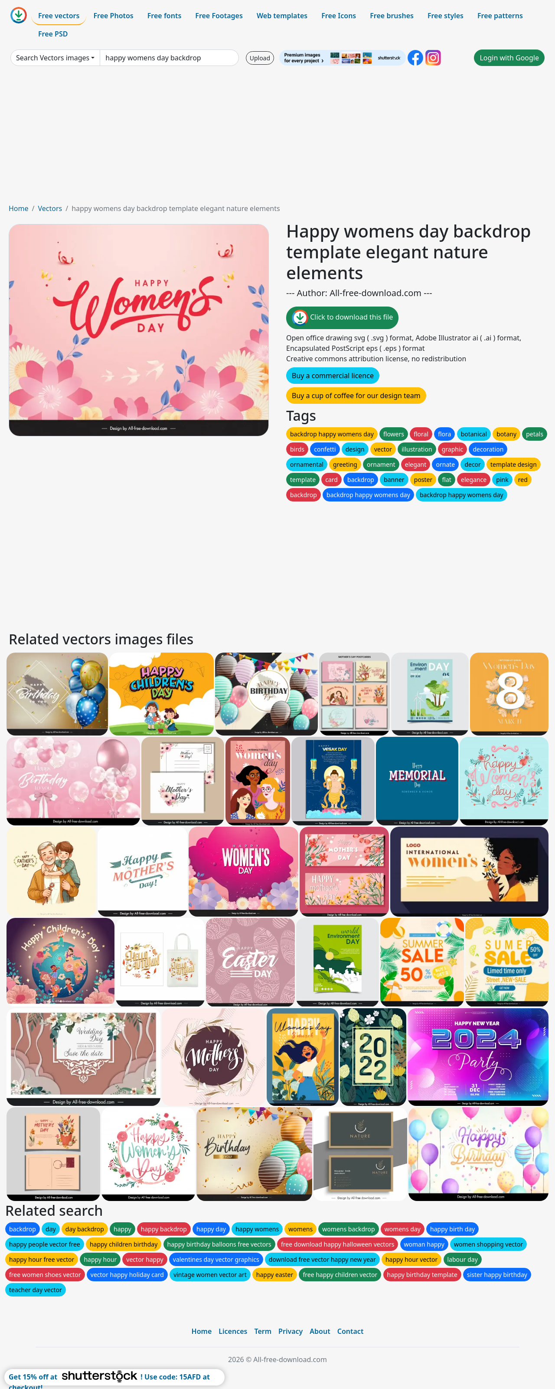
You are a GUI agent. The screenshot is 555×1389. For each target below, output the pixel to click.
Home (19, 208)
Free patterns (500, 15)
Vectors (50, 208)
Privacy (290, 1331)
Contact (350, 1331)
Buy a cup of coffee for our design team (356, 395)
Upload (260, 58)
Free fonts (164, 15)
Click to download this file (342, 318)
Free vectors (58, 15)
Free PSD (53, 34)
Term (262, 1331)
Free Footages (219, 15)
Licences (233, 1331)
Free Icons (338, 15)
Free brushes (392, 15)
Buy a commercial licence (333, 375)
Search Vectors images (52, 58)
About (320, 1331)
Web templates (282, 15)
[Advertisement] (277, 138)
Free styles (446, 15)
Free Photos (113, 15)
